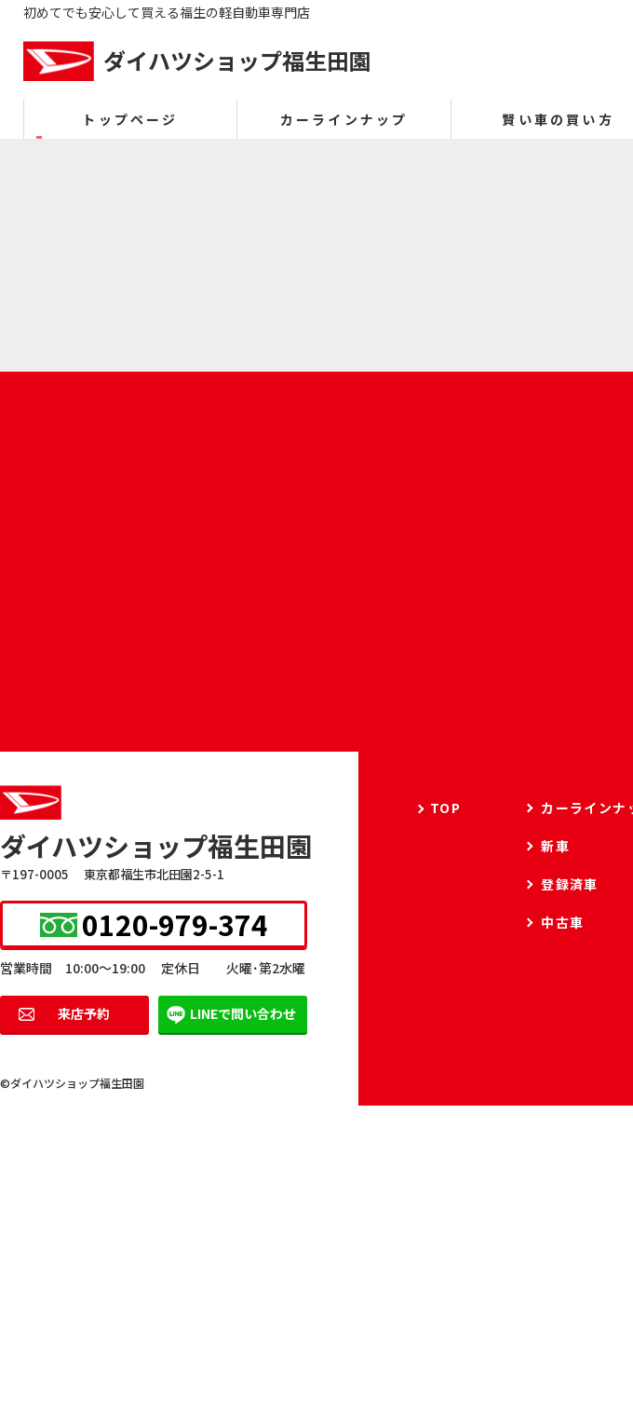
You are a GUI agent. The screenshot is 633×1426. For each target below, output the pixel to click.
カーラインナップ (344, 119)
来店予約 (84, 1013)
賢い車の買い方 (557, 119)
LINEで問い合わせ (243, 1013)
